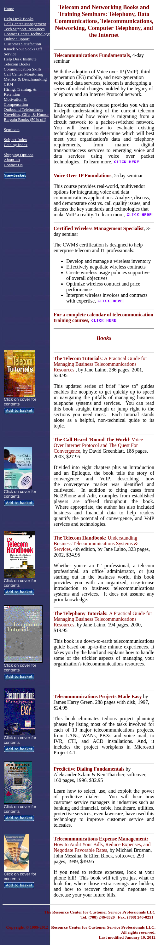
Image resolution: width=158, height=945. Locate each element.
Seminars (12, 129)
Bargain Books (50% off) (25, 119)
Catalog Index (15, 144)
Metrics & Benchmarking (25, 79)
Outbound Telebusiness (23, 109)
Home (9, 8)
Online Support (17, 39)
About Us (12, 159)
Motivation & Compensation (16, 102)
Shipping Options (18, 154)
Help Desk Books (18, 18)
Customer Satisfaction (22, 44)
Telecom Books (17, 64)
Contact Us (13, 164)
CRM (8, 84)
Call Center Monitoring (23, 74)
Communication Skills (23, 69)
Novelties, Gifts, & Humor (26, 114)
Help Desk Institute (20, 59)
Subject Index (15, 139)
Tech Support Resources (24, 28)
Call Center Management (25, 23)
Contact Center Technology (27, 33)
